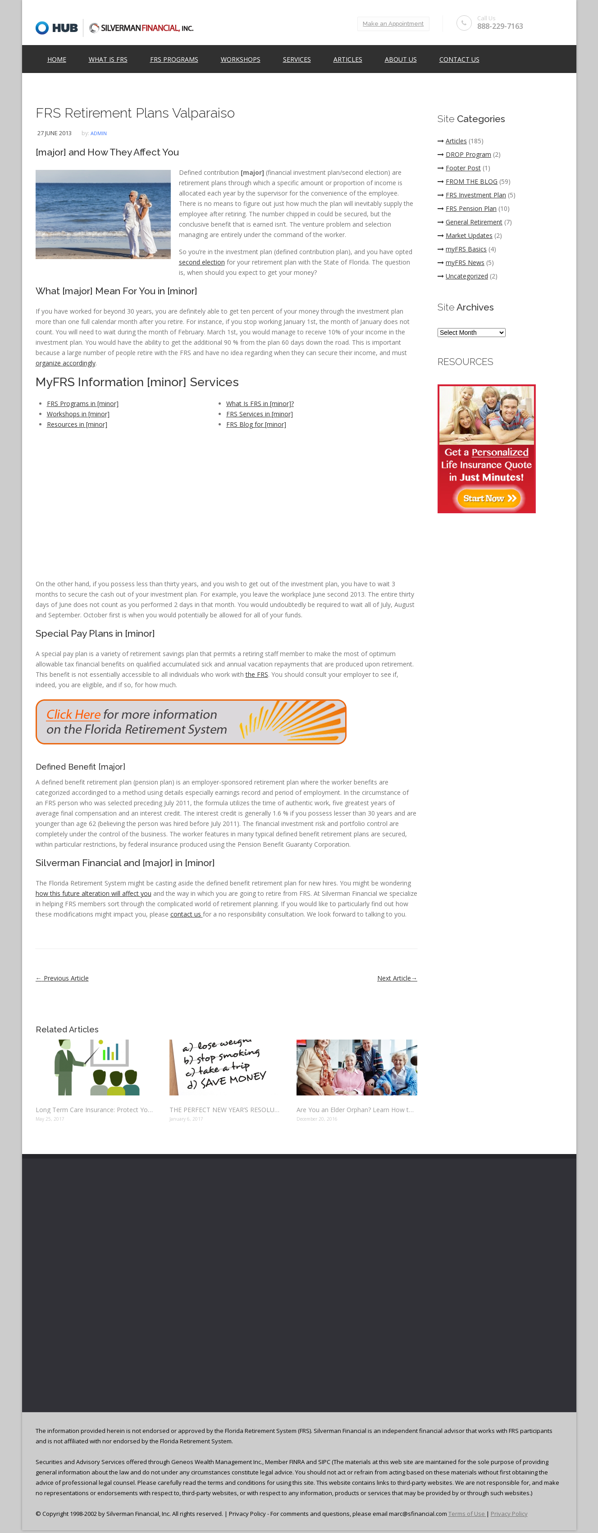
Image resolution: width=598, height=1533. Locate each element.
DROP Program (464, 154)
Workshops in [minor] (78, 414)
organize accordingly (66, 363)
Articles (347, 59)
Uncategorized (463, 276)
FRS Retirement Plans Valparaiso (135, 113)
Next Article (397, 978)
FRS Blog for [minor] (256, 424)
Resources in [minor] (77, 424)
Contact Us (459, 59)
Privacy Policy (509, 1514)
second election (202, 262)
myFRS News (461, 262)
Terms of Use (467, 1514)
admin (99, 133)
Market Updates (465, 235)
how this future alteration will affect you (93, 893)
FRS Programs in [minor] (83, 403)
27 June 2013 (54, 133)
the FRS (257, 674)
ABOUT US (401, 59)
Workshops (240, 59)
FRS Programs (174, 59)
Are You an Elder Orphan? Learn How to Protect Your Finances (357, 1109)
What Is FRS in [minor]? (260, 403)
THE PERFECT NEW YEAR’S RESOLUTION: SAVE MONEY (226, 1109)
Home (56, 59)
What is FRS (108, 59)
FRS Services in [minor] (259, 414)
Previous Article (62, 978)
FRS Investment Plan (472, 195)
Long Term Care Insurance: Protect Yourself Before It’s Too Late (96, 1109)
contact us (186, 914)
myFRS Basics (462, 249)
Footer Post (459, 168)
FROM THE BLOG (468, 181)
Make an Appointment (392, 23)
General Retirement (470, 222)
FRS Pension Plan (467, 208)
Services (297, 59)
